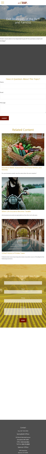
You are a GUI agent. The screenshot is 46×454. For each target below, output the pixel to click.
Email (1, 92)
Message (2, 102)
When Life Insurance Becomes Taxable (16, 211)
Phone (23, 298)
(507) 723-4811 (25, 442)
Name (2, 82)
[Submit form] (4, 118)
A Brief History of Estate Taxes (13, 253)
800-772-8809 (26, 444)
